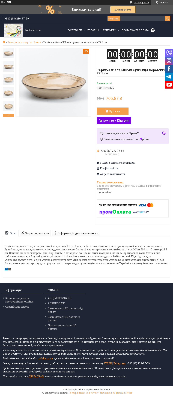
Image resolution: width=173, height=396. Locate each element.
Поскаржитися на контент (83, 392)
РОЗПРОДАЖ (56, 303)
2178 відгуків (141, 2)
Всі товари (75, 30)
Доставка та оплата (135, 30)
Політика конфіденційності (116, 392)
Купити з (116, 121)
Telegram (120, 363)
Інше (37, 42)
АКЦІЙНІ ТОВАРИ (59, 298)
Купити (114, 111)
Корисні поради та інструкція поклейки (19, 299)
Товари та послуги (20, 42)
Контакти (109, 30)
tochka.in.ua (45, 358)
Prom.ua (105, 389)
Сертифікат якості (17, 306)
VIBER (108, 363)
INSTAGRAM (37, 376)
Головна (93, 30)
